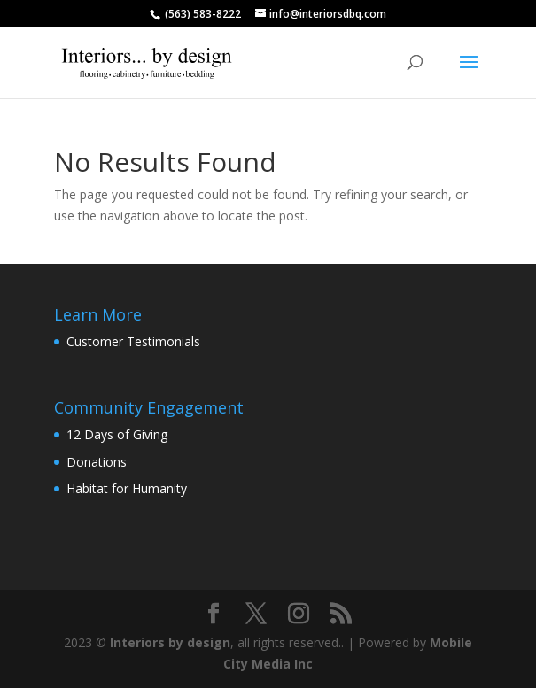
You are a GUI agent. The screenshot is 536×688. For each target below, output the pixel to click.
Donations (96, 461)
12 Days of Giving (116, 434)
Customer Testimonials (133, 341)
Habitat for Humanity (126, 488)
